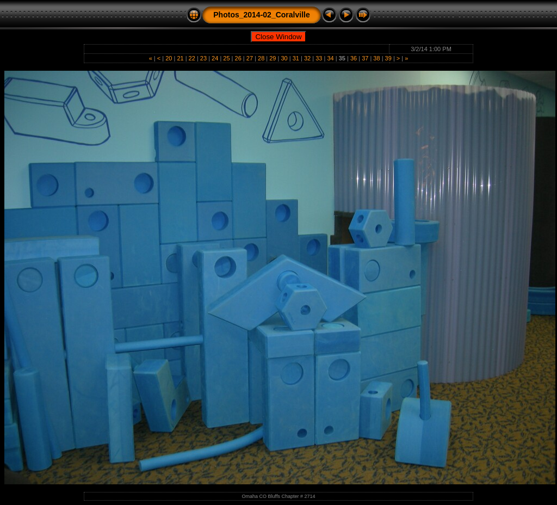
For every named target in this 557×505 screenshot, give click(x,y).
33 (318, 58)
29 (272, 58)
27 (249, 58)
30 (284, 58)
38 (376, 58)
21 (180, 58)
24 (215, 58)
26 (238, 58)
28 (261, 58)
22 (192, 58)
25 (226, 58)
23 (203, 58)
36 (353, 58)
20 (168, 58)
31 (296, 58)
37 (365, 58)
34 (330, 58)
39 (388, 58)
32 (307, 58)
